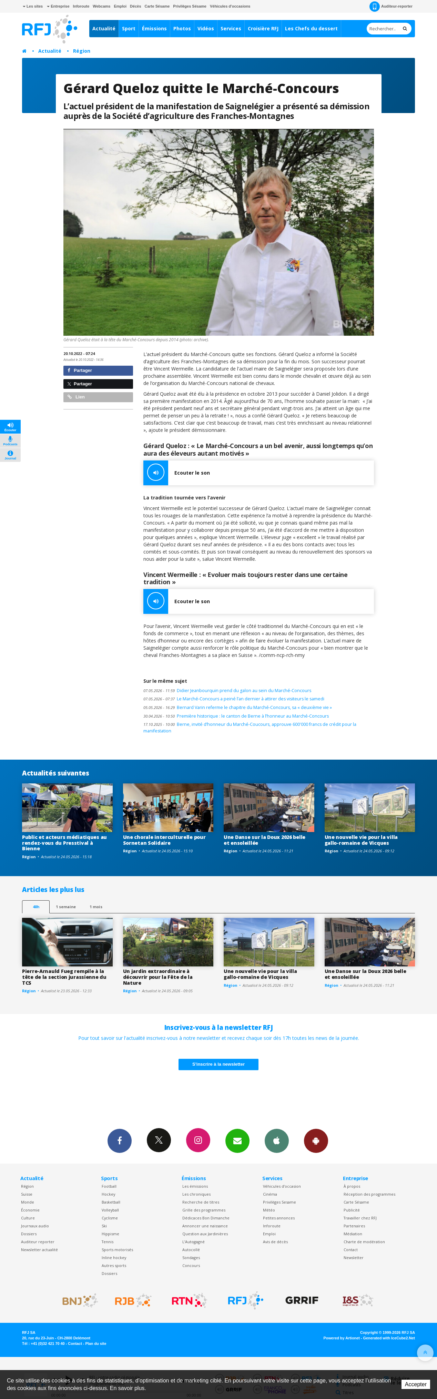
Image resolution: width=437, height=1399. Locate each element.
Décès (135, 6)
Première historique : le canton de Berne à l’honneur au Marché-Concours (236, 716)
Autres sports (114, 1265)
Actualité (103, 28)
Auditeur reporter (37, 1241)
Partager (80, 370)
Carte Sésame (157, 6)
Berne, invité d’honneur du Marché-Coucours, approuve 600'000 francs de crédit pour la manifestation (249, 727)
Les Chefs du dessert (311, 28)
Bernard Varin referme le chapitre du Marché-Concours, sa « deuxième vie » (237, 707)
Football (109, 1186)
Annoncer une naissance (205, 1226)
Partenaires (354, 1226)
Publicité (352, 1210)
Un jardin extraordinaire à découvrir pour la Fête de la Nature (158, 977)
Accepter (416, 1384)
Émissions (154, 28)
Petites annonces (279, 1218)
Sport (128, 28)
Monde (27, 1202)
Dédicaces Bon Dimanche (206, 1218)
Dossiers (29, 1233)
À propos (352, 1186)
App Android (316, 1140)
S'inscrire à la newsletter (218, 1064)
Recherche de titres (200, 1202)
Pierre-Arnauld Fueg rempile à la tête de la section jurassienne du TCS (64, 977)
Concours (191, 1265)
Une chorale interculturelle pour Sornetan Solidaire (164, 840)
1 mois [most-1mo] (96, 906)
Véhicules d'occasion (282, 1186)
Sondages (191, 1257)
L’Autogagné (193, 1241)
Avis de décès (275, 1241)
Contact (351, 1249)
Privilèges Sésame (189, 6)
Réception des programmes (369, 1194)
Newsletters (237, 1140)
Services (231, 28)
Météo (269, 1210)
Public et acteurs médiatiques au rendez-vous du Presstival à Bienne (64, 843)
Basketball (111, 1202)
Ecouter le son (176, 472)
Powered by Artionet (342, 1338)
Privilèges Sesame (279, 1202)
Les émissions (195, 1186)
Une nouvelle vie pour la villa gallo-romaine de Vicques (361, 840)
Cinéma (270, 1194)
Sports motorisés (117, 1249)
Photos (182, 28)
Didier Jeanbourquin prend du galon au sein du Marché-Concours (227, 690)
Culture (28, 1218)
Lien (76, 396)
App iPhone (277, 1140)
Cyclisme (110, 1218)
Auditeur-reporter (391, 6)
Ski (104, 1226)
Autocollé (191, 1249)
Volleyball (110, 1210)
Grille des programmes (203, 1210)
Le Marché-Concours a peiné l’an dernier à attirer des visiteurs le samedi (233, 699)
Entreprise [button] (58, 6)
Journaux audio (35, 1226)
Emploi (120, 6)
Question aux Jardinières (205, 1233)
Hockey (108, 1194)
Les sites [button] (33, 6)
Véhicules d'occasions (230, 6)
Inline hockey (114, 1257)
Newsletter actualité (39, 1249)
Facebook (120, 1140)
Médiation (353, 1233)
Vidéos (205, 28)
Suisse (26, 1194)
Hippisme (110, 1233)
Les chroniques (196, 1194)
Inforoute (81, 6)
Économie (30, 1210)
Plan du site (95, 1343)
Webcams (101, 6)
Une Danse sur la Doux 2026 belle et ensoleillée (264, 840)
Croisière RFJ (263, 28)
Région (81, 51)
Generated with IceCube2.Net (389, 1338)
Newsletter (354, 1257)
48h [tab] (36, 906)
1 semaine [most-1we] (66, 906)
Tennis (107, 1241)
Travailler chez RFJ (360, 1218)
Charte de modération (364, 1241)
